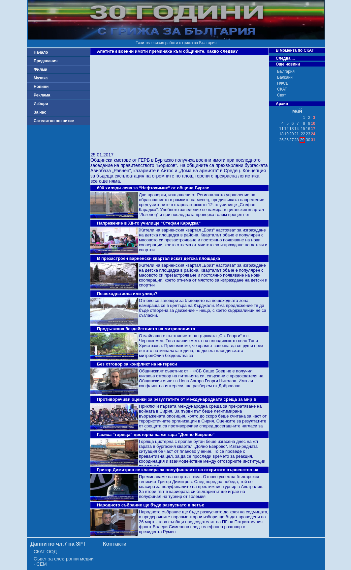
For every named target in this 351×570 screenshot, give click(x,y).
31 (313, 140)
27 (291, 140)
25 (281, 140)
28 (296, 140)
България (286, 71)
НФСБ (282, 83)
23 (308, 134)
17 (313, 128)
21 (296, 134)
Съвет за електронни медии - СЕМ (64, 561)
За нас (40, 112)
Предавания (45, 61)
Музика (41, 78)
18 (281, 134)
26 (286, 140)
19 (286, 134)
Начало (41, 52)
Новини (41, 86)
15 (303, 128)
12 (286, 128)
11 (281, 128)
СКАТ (282, 89)
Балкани (285, 77)
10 (313, 123)
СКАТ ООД (45, 551)
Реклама (42, 95)
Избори (41, 103)
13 (291, 128)
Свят (281, 95)
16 (308, 128)
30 (308, 140)
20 (291, 134)
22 (303, 134)
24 (313, 134)
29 (302, 140)
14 (296, 128)
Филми (41, 69)
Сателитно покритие (54, 121)
